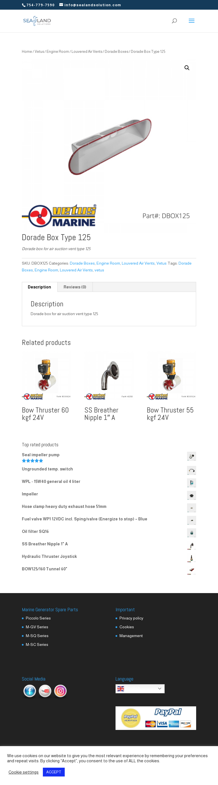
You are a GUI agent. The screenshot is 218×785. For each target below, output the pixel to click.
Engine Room (58, 51)
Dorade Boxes (116, 51)
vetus (99, 270)
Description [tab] (39, 287)
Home (27, 51)
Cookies (127, 627)
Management (131, 635)
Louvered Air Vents (87, 51)
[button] (187, 68)
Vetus (39, 51)
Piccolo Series (38, 618)
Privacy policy (131, 618)
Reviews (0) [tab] (75, 287)
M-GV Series (37, 627)
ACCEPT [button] (53, 772)
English (128, 688)
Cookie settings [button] (24, 772)
